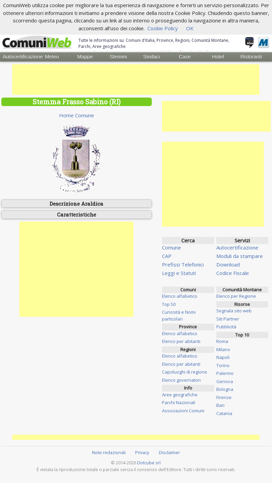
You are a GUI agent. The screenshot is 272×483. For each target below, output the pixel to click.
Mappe (85, 56)
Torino (223, 365)
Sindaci (151, 56)
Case (185, 56)
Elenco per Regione (236, 296)
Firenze (224, 397)
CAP (166, 255)
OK (190, 28)
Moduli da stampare (239, 255)
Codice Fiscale (232, 272)
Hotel (218, 56)
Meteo (52, 56)
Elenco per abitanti (181, 341)
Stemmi (118, 56)
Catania (224, 413)
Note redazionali (109, 452)
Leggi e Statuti (179, 272)
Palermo (225, 373)
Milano (223, 349)
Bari (220, 405)
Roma (222, 341)
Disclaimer (169, 452)
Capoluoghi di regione (184, 372)
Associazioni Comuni (183, 410)
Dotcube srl (149, 462)
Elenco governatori (181, 380)
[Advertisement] (135, 79)
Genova (224, 381)
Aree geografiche (180, 394)
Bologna (224, 389)
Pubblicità (226, 327)
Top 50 (169, 304)
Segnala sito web (234, 311)
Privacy (142, 452)
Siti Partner (227, 318)
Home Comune (76, 114)
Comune (171, 247)
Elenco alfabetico (179, 296)
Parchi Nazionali (178, 402)
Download (228, 264)
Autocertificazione (19, 56)
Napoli (223, 357)
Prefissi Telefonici (183, 264)
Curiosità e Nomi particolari (179, 315)
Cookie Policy (162, 28)
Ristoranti (251, 56)
